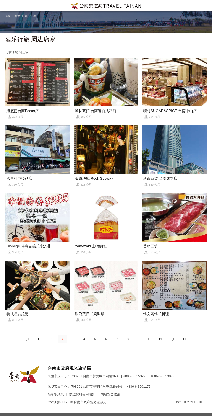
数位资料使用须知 (82, 394)
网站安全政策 (110, 394)
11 (160, 339)
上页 (172, 339)
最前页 (27, 339)
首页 (8, 16)
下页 (39, 339)
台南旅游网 (106, 5)
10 (149, 339)
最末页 (184, 339)
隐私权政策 (56, 394)
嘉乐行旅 (30, 16)
